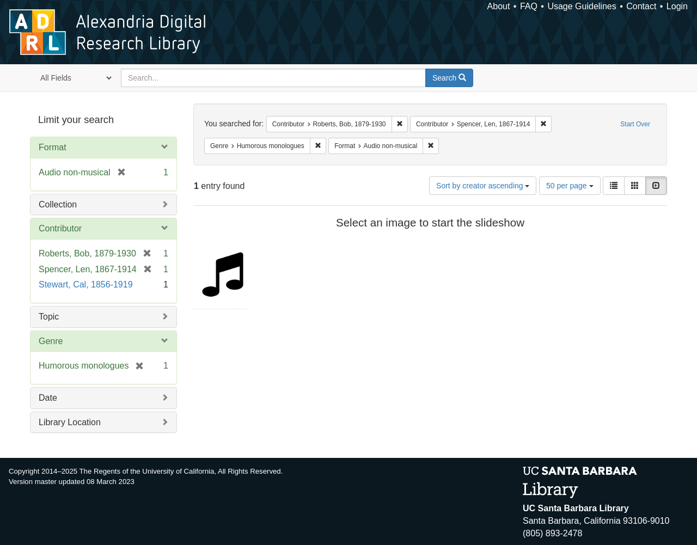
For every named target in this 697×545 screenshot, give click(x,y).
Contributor (60, 228)
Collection (58, 204)
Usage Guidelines (581, 6)
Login (677, 6)
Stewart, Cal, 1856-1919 (86, 284)
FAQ (528, 6)
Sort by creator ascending (482, 185)
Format (52, 147)
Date (48, 397)
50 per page (570, 185)
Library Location (70, 422)
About (498, 6)
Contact (641, 6)
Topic (49, 316)
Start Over (635, 124)
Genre (51, 341)
